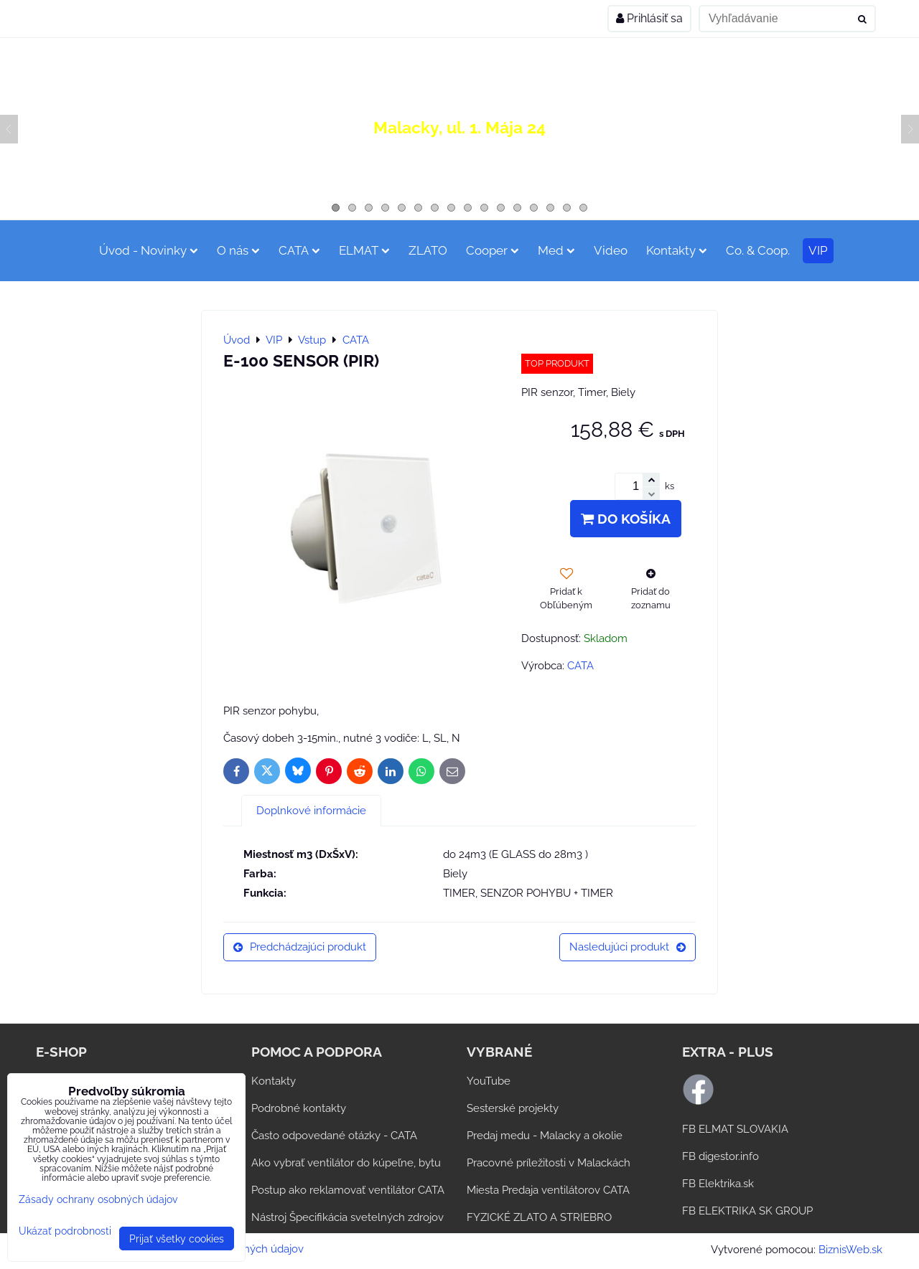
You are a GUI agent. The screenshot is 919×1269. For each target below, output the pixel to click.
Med (556, 250)
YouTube (488, 1081)
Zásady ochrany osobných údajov (98, 1199)
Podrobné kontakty (298, 1108)
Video (611, 250)
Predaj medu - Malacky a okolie (544, 1135)
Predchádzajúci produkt (299, 946)
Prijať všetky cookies (176, 1238)
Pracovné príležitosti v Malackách (548, 1162)
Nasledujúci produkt (627, 946)
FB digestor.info (720, 1156)
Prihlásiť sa (649, 18)
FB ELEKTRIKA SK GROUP (747, 1210)
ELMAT (364, 250)
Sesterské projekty (513, 1108)
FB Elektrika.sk (718, 1183)
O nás (238, 250)
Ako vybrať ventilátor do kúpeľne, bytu (346, 1162)
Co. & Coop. (758, 250)
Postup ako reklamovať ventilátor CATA (347, 1190)
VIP (818, 250)
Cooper (492, 250)
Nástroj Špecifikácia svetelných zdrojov (347, 1217)
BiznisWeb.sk (850, 1249)
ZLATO (428, 250)
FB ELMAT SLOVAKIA (735, 1129)
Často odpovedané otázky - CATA (334, 1135)
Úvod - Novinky (148, 250)
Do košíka (626, 519)
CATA (299, 250)
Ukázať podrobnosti (65, 1231)
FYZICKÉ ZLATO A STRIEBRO (539, 1217)
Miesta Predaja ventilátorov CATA (548, 1190)
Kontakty (676, 250)
